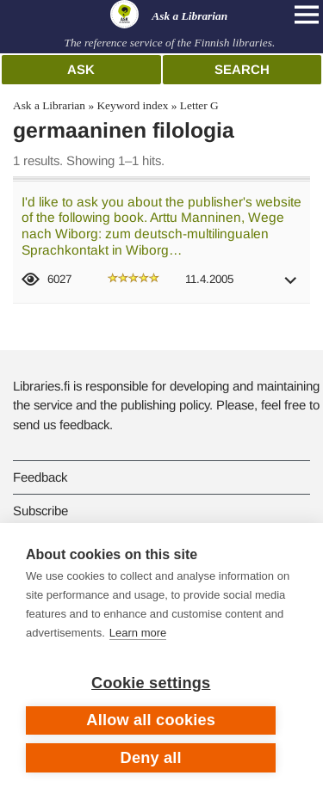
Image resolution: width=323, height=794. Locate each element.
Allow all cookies (150, 720)
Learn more (137, 632)
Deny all (151, 757)
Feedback (40, 477)
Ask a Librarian (49, 105)
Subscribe (40, 510)
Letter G (199, 105)
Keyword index (132, 105)
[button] (291, 286)
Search (242, 69)
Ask (81, 69)
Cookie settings (150, 683)
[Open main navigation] (307, 15)
